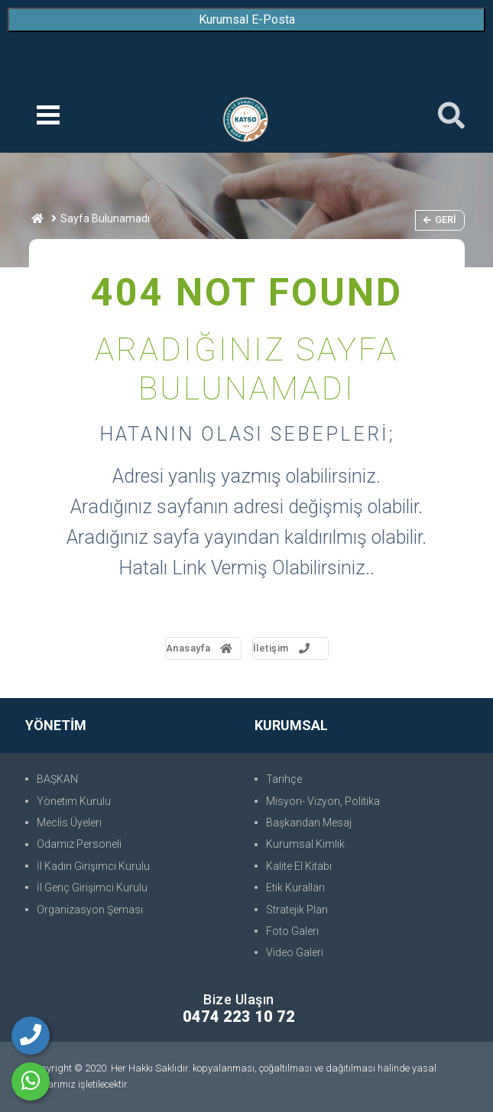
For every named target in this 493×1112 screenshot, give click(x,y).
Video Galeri (294, 952)
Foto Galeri (292, 931)
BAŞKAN (57, 779)
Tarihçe (284, 779)
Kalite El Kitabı (299, 866)
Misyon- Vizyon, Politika (323, 801)
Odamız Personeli (79, 844)
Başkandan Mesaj (309, 822)
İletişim (283, 648)
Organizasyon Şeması (90, 909)
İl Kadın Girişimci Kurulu (93, 866)
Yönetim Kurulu (74, 801)
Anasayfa (200, 648)
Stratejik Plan (297, 909)
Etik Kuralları (295, 887)
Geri (439, 219)
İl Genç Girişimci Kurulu (92, 887)
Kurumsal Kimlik (305, 844)
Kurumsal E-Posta (247, 19)
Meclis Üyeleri (69, 822)
